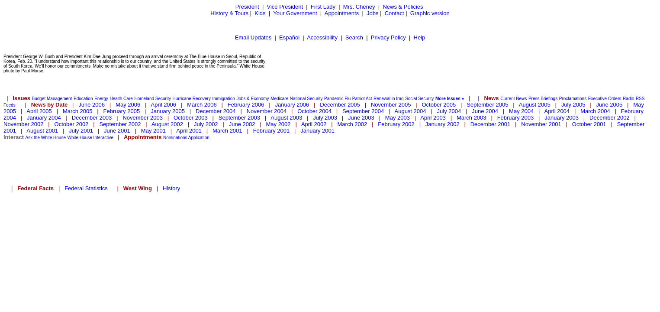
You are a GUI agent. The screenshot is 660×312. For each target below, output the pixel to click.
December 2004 (216, 111)
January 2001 (317, 130)
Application (198, 137)
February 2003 (515, 117)
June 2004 (485, 111)
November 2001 (541, 124)
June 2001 (117, 130)
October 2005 (439, 104)
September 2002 (120, 124)
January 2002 (442, 124)
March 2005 (78, 111)
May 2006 (128, 104)
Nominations (175, 137)
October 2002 (72, 124)
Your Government (295, 13)
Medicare (279, 98)
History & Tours (229, 13)
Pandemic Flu (337, 98)
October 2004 (314, 111)
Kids (259, 13)
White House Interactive (90, 137)
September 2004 (363, 111)
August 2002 (167, 124)
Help (419, 37)
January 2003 (561, 117)
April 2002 (314, 124)
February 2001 (271, 130)
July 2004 (449, 111)
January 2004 (44, 117)
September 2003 (239, 117)
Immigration (223, 98)
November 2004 (267, 111)
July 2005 (573, 104)
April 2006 (164, 104)
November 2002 (23, 124)
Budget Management (52, 98)
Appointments (342, 13)
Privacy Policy (388, 37)
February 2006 (246, 104)
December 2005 (340, 104)
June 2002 (242, 124)
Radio (628, 98)
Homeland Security (152, 98)
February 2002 (396, 124)
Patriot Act (362, 98)
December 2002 (609, 117)
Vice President (285, 6)
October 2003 (191, 117)
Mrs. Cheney (359, 6)
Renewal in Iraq (388, 98)
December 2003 (92, 117)
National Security (306, 98)
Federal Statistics (86, 188)
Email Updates (253, 37)
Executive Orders (604, 98)
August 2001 (42, 130)
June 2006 (91, 104)
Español (289, 37)
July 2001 (81, 130)
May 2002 (278, 124)
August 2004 (410, 111)
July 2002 (206, 124)
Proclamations (572, 98)
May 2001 (153, 130)
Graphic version (430, 13)
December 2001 (490, 124)
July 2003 (325, 117)
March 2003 (471, 117)
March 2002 (352, 124)
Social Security (419, 98)
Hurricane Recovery (192, 98)
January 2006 (292, 104)
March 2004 (595, 111)
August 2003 (286, 117)
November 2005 (391, 104)
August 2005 (535, 104)
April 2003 (433, 117)
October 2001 (589, 124)
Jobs (372, 13)
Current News (513, 98)
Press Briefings (542, 98)
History (171, 188)
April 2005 (39, 111)
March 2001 (227, 130)
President (247, 6)
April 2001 (189, 130)
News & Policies (403, 6)
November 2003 (142, 117)
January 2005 (168, 111)
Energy (101, 98)
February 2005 (121, 111)
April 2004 (557, 111)
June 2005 (609, 104)
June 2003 (361, 117)
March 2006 (202, 104)
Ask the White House (46, 137)
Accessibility (322, 37)
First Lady (323, 6)
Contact (394, 13)
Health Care (120, 98)
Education (83, 98)
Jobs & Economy (252, 98)
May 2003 (397, 117)
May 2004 (521, 111)
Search (354, 37)
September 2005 (487, 104)
